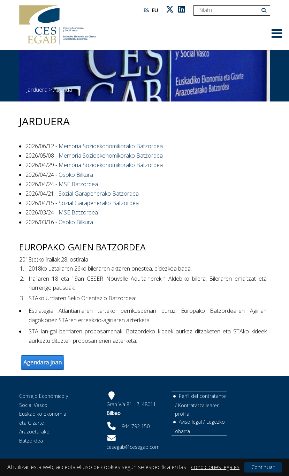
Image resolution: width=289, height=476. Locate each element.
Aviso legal (190, 421)
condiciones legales (215, 467)
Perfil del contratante (202, 396)
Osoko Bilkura (76, 175)
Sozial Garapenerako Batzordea (99, 193)
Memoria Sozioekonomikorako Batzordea (111, 146)
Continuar (263, 466)
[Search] (229, 10)
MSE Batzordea (78, 184)
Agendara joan (42, 362)
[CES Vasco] (57, 25)
